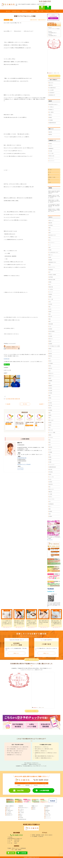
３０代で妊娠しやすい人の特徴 (54, 346)
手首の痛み (51, 471)
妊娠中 (50, 257)
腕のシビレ (51, 254)
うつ (49, 400)
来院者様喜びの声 (52, 95)
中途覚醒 (50, 452)
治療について (51, 220)
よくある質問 (51, 90)
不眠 (49, 301)
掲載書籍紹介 (51, 148)
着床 (49, 442)
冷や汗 (50, 449)
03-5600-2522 (6, 358)
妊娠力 (50, 378)
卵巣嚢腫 (50, 380)
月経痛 (50, 249)
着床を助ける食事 (52, 279)
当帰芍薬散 (51, 277)
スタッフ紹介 (51, 153)
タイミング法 (51, 476)
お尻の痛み (51, 225)
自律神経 (16, 398)
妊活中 (50, 407)
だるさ (50, 326)
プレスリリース (51, 160)
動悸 (49, 321)
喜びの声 (50, 316)
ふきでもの (51, 437)
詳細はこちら (16, 653)
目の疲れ (50, 402)
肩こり (50, 506)
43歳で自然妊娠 (51, 331)
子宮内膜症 (51, 120)
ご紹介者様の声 (51, 92)
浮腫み (50, 397)
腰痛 (49, 508)
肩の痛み (50, 388)
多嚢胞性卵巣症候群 (52, 122)
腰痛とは (50, 114)
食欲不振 (50, 447)
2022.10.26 (27, 426)
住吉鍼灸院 (49, 72)
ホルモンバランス (52, 267)
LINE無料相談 (44, 790)
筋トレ (50, 240)
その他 (49, 182)
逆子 (49, 272)
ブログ (55, 11)
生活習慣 (50, 336)
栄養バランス (51, 375)
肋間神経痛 (51, 269)
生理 (49, 444)
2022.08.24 (37, 426)
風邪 (49, 395)
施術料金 (50, 134)
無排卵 (50, 311)
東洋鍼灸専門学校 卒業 (21, 458)
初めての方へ (8, 11)
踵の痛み (50, 355)
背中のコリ (51, 338)
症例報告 (50, 516)
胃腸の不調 (10, 398)
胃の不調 (50, 469)
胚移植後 (50, 259)
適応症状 (32, 11)
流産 (49, 454)
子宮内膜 (50, 392)
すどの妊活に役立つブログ (53, 252)
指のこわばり (51, 420)
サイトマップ (51, 158)
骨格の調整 (51, 323)
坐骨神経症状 (51, 503)
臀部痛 (50, 348)
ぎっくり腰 (51, 299)
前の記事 (7, 404)
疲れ (49, 486)
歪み (49, 230)
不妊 (11, 19)
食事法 (50, 425)
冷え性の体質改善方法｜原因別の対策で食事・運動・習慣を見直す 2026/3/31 (54, 205)
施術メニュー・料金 (40, 11)
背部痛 (50, 282)
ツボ (49, 244)
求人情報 (50, 150)
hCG (49, 358)
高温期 (50, 296)
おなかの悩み (6, 19)
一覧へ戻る (23, 404)
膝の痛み (50, 353)
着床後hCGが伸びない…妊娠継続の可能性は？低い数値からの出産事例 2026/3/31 (54, 210)
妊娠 (49, 314)
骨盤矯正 (50, 117)
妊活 (7, 398)
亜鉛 (49, 439)
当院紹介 (50, 143)
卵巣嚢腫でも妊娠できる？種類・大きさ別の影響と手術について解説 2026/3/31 (54, 196)
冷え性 (50, 479)
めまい (50, 284)
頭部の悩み (31, 425)
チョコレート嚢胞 (52, 432)
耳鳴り (50, 365)
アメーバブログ (20, 469)
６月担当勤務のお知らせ (54, 32)
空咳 (49, 237)
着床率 (50, 474)
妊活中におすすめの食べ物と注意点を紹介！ (19, 424)
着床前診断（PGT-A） (52, 262)
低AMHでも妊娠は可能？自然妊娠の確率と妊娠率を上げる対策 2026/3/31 (54, 192)
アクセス (47, 11)
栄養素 (50, 457)
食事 (19, 398)
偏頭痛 (50, 415)
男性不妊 (50, 368)
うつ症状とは (51, 106)
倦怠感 (50, 341)
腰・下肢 (49, 169)
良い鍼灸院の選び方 (52, 87)
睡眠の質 (50, 491)
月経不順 (50, 304)
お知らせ (50, 496)
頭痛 (49, 513)
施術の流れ (51, 85)
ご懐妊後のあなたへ (24, 11)
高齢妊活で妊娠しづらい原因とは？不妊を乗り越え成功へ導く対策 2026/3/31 (54, 201)
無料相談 (48, 7)
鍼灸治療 (50, 222)
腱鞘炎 (50, 434)
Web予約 (42, 7)
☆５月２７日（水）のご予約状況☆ (54, 28)
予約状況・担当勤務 (52, 274)
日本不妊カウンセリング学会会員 (23, 464)
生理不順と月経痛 (9, 422)
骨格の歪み (51, 484)
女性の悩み (9, 423)
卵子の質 (50, 405)
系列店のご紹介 (51, 155)
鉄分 (49, 427)
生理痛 (50, 462)
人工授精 (50, 494)
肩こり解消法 (51, 112)
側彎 (49, 232)
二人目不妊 (51, 289)
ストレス (50, 351)
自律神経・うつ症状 (51, 177)
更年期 (50, 422)
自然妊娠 (50, 328)
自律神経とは (51, 109)
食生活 (50, 360)
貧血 (49, 383)
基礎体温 (50, 294)
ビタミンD (51, 291)
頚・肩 (49, 172)
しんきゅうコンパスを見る (54, 75)
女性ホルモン (51, 373)
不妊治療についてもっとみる (31, 659)
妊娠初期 (50, 343)
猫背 (49, 417)
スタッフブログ (51, 499)
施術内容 (50, 131)
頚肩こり (50, 333)
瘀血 (49, 306)
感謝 (49, 264)
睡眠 (13, 398)
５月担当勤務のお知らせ (54, 35)
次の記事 (41, 404)
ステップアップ (51, 242)
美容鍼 (50, 459)
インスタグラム (20, 467)
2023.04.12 (7, 425)
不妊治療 (50, 390)
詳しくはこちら (50, 539)
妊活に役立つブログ (52, 235)
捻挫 (49, 412)
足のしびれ (51, 430)
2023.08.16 (17, 427)
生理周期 (50, 410)
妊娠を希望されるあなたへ (16, 11)
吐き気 (50, 309)
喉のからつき (51, 489)
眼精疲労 (50, 385)
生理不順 (50, 481)
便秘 (49, 318)
